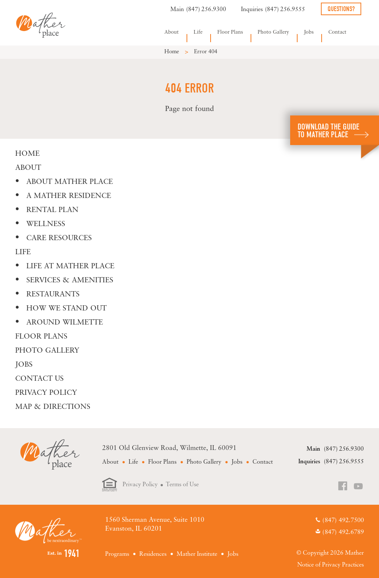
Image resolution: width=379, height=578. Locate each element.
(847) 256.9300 (206, 10)
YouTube (358, 486)
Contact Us (39, 379)
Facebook (343, 486)
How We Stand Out (66, 308)
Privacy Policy (46, 393)
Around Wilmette (64, 322)
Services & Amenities (69, 280)
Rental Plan (52, 210)
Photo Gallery (273, 32)
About (171, 32)
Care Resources (59, 238)
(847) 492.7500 (343, 520)
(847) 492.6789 (343, 532)
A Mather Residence (68, 196)
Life (198, 32)
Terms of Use (182, 485)
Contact (337, 32)
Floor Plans (230, 32)
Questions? (341, 9)
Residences (153, 554)
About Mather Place (69, 182)
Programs (117, 554)
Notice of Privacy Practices (330, 565)
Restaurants (53, 294)
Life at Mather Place (70, 266)
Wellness (45, 224)
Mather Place (40, 25)
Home (171, 52)
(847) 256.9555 (285, 10)
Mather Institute (197, 554)
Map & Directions (52, 407)
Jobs (308, 32)
